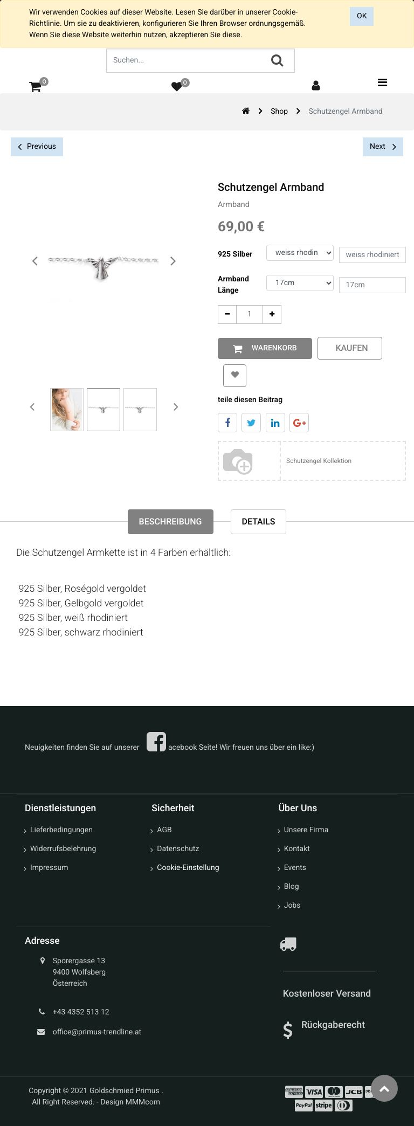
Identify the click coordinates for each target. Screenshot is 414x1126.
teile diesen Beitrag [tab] (250, 400)
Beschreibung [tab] (170, 521)
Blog (291, 886)
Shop (279, 111)
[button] (234, 375)
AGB (164, 830)
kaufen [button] (350, 348)
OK (362, 16)
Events (295, 868)
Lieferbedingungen (61, 830)
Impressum (49, 868)
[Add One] (272, 314)
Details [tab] (258, 521)
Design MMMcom (130, 1102)
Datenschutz (178, 849)
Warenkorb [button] (272, 348)
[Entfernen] (227, 314)
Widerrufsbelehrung (63, 849)
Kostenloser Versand (328, 994)
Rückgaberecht (333, 1025)
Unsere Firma (306, 830)
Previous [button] (37, 147)
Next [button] (383, 146)
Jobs (292, 905)
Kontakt (297, 849)
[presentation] (35, 261)
